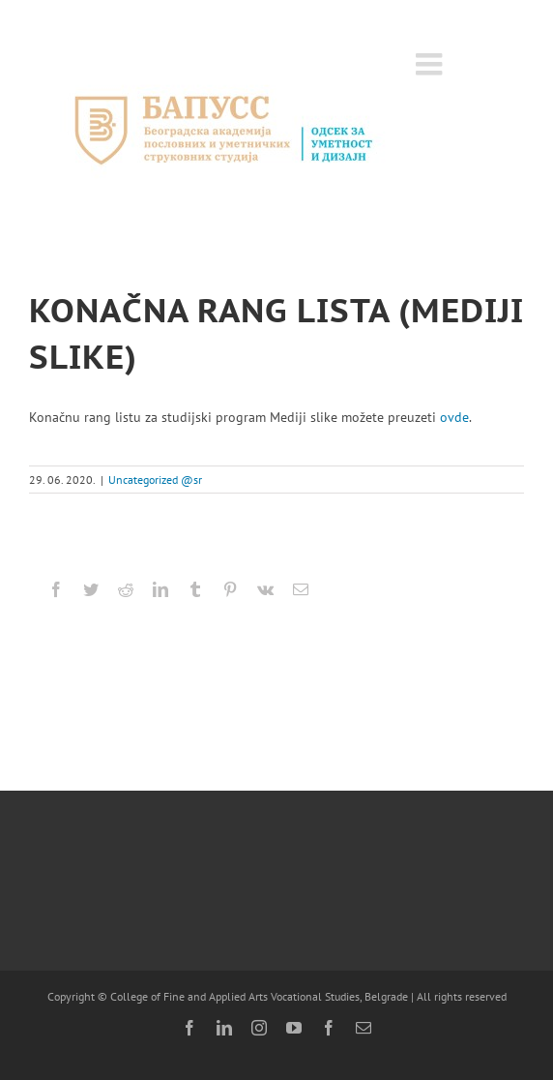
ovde (454, 417)
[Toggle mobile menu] (431, 63)
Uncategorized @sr (155, 479)
